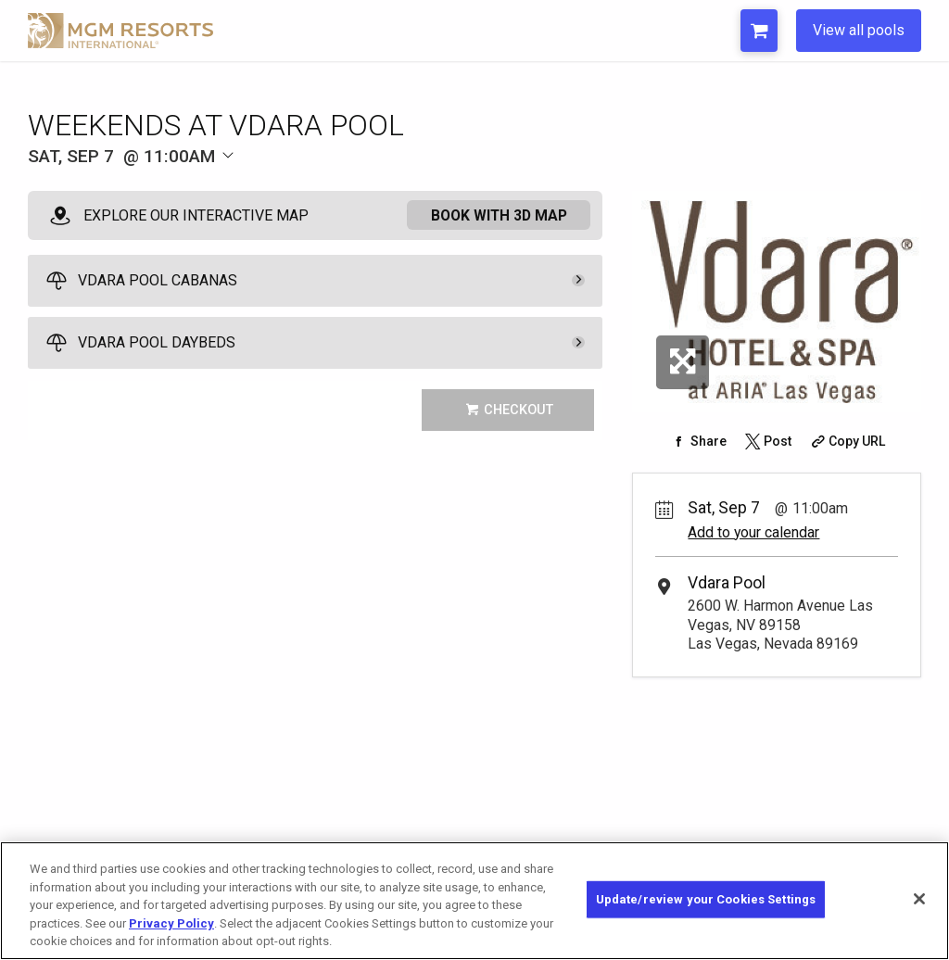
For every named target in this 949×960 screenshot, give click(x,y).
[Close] (919, 898)
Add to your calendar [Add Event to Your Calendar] (753, 532)
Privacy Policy (171, 923)
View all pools (859, 30)
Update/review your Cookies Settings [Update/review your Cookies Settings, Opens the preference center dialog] (706, 899)
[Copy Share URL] (846, 441)
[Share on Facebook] (697, 441)
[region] (474, 900)
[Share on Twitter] (766, 441)
